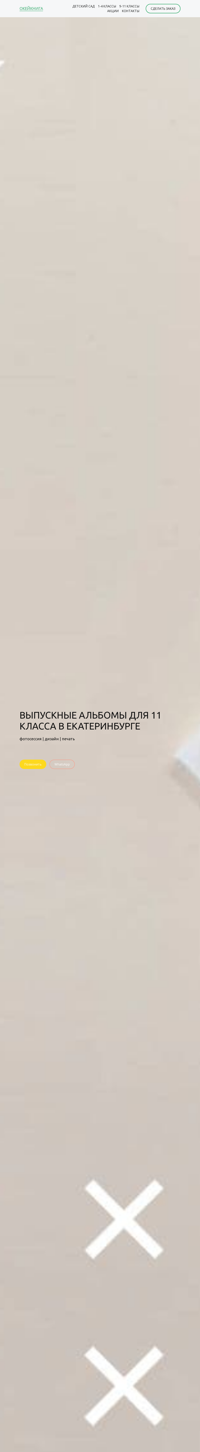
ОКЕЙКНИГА (31, 8)
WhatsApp (62, 764)
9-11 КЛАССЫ (129, 6)
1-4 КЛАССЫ (107, 6)
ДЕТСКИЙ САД (83, 6)
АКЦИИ (113, 11)
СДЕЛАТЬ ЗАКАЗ (163, 8)
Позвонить (33, 764)
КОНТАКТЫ (130, 11)
